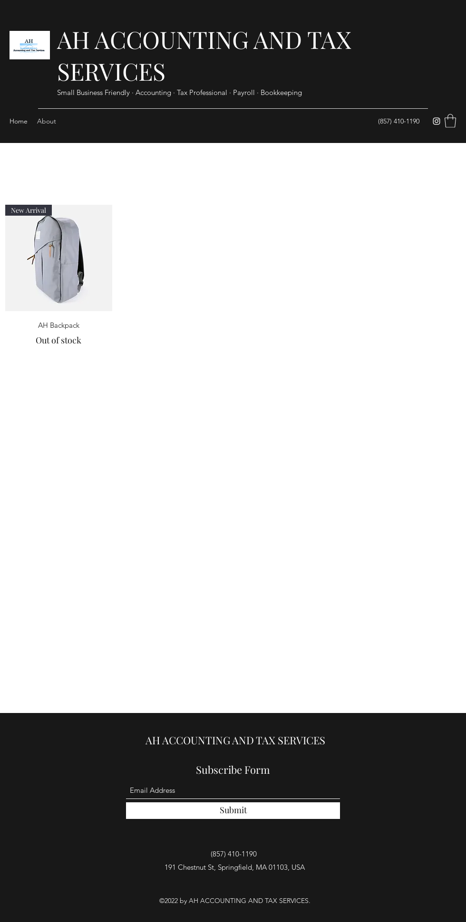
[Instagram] (436, 121)
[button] (450, 121)
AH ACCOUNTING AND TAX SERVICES (235, 740)
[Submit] (233, 810)
